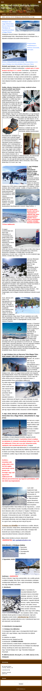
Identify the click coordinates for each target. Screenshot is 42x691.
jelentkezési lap (23, 617)
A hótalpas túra (10, 525)
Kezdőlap (4, 14)
